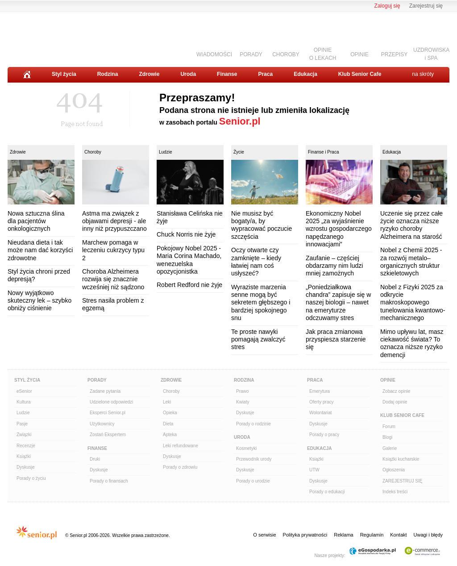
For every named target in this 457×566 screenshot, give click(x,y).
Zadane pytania (105, 391)
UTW (314, 469)
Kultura (24, 402)
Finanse (227, 74)
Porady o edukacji (327, 491)
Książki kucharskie (400, 459)
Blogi (387, 437)
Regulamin (372, 534)
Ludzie (165, 152)
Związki (24, 434)
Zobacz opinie (396, 391)
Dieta (168, 423)
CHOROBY (285, 54)
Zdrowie (149, 74)
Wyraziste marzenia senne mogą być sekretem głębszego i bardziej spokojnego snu (260, 302)
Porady (97, 380)
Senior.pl (240, 121)
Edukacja (305, 74)
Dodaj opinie (394, 402)
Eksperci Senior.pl (107, 412)
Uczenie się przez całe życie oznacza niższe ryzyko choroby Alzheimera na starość (411, 225)
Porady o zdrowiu (180, 467)
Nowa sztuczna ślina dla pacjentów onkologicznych (36, 221)
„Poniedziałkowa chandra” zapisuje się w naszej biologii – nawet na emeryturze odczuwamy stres (338, 302)
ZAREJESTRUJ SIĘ (402, 481)
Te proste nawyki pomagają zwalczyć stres (258, 339)
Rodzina (107, 74)
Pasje (22, 423)
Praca (265, 74)
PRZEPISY (394, 54)
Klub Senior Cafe (360, 74)
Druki (95, 459)
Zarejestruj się (426, 6)
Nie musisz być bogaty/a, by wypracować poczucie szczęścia (261, 225)
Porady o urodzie (253, 481)
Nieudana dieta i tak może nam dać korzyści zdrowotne (40, 250)
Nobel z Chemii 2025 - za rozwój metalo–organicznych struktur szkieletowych (411, 261)
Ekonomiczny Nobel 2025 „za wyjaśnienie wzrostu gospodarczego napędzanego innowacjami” (339, 229)
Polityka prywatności (305, 534)
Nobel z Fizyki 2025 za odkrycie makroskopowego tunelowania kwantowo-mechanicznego (412, 302)
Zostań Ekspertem (108, 434)
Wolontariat (320, 412)
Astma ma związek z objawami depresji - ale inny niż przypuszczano (114, 221)
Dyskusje (26, 467)
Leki (167, 402)
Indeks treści (394, 491)
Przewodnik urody (253, 459)
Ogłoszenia (393, 469)
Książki (24, 456)
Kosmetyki (246, 448)
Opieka (170, 412)
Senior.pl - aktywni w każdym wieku (57, 36)
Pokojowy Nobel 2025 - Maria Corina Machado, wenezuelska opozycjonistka (189, 260)
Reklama (343, 534)
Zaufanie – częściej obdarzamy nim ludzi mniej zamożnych (334, 265)
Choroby (92, 152)
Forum (388, 426)
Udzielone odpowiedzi (111, 402)
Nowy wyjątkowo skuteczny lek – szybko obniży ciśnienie (39, 300)
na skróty (423, 74)
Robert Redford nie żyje (189, 284)
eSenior (24, 391)
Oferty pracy (321, 402)
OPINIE (359, 54)
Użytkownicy (102, 423)
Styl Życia (27, 380)
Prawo (242, 391)
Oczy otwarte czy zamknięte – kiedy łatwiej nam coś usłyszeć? (256, 261)
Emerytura (319, 391)
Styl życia (64, 74)
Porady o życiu (31, 478)
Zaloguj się (387, 6)
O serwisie (264, 534)
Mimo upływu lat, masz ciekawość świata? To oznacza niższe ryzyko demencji (412, 343)
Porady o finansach (109, 481)
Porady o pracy (324, 434)
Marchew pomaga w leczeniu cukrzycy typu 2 (113, 250)
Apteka (170, 434)
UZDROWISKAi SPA (431, 54)
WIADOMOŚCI (214, 54)
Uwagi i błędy (428, 534)
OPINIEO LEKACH (323, 54)
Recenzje (26, 445)
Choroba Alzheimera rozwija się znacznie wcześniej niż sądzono (113, 279)
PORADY (251, 54)
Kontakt (398, 534)
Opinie (387, 380)
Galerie (389, 448)
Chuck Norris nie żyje (186, 234)
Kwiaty (242, 402)
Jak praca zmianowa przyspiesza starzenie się (336, 339)
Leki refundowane (180, 445)
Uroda (188, 74)
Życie (238, 152)
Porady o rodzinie (253, 423)
